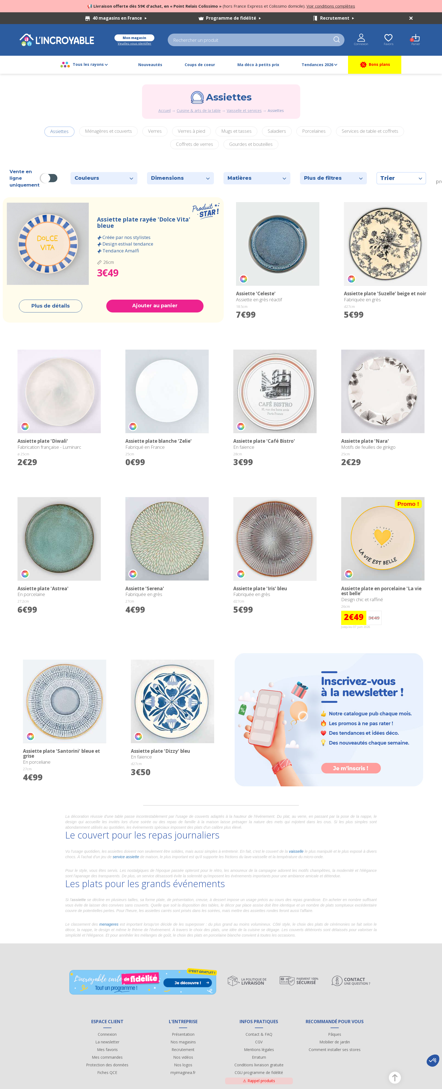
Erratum (259, 1057)
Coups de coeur (200, 64)
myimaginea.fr (183, 1072)
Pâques (334, 1034)
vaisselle (296, 851)
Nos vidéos (183, 1057)
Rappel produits (259, 1080)
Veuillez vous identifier (134, 43)
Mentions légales (259, 1049)
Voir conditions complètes (331, 6)
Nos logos (183, 1064)
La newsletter (107, 1041)
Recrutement (337, 18)
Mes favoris (107, 1049)
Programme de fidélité (233, 18)
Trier (401, 178)
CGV (259, 1041)
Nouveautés (150, 64)
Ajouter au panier (155, 306)
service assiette (126, 857)
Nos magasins (183, 1041)
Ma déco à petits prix (258, 64)
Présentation (183, 1034)
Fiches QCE (107, 1072)
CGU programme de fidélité (259, 1072)
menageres (109, 924)
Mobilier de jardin (334, 1041)
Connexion (107, 1034)
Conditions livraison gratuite (259, 1064)
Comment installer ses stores (335, 1049)
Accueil (164, 110)
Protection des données (107, 1064)
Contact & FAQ (259, 1034)
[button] (433, 1060)
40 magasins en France (120, 18)
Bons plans (374, 65)
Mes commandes (107, 1057)
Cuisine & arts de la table (199, 110)
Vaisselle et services (244, 110)
